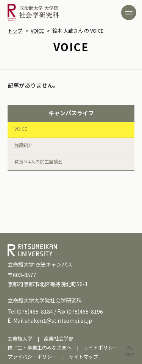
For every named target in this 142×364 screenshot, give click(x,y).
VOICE (37, 30)
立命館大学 (20, 338)
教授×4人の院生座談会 (38, 161)
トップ (15, 30)
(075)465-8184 (35, 311)
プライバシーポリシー (32, 356)
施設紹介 (23, 145)
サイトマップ (83, 356)
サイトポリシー (100, 347)
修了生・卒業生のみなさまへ (40, 347)
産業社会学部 (58, 338)
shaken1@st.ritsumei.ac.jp (58, 320)
